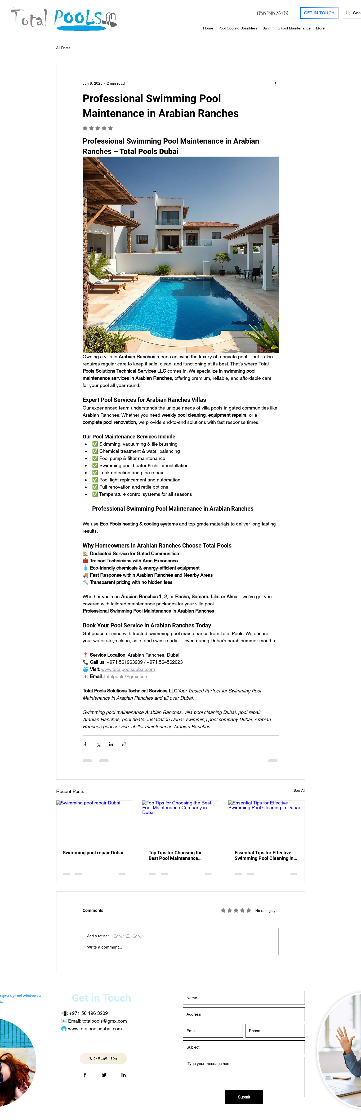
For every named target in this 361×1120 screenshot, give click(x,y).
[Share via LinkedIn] (111, 744)
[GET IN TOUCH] (319, 13)
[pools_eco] (104, 1075)
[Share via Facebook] (85, 744)
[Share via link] (124, 744)
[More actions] (275, 83)
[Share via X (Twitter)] (98, 744)
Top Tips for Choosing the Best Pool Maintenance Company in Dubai (176, 855)
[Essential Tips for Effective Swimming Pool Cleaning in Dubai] (266, 821)
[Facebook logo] (85, 1075)
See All (299, 790)
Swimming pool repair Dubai (93, 852)
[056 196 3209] (103, 1058)
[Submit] (244, 1097)
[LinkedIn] (124, 1075)
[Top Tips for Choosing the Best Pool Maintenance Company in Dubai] (180, 821)
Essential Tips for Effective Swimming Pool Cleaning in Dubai (264, 855)
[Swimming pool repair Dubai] (94, 821)
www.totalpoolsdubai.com (95, 1028)
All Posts (63, 48)
